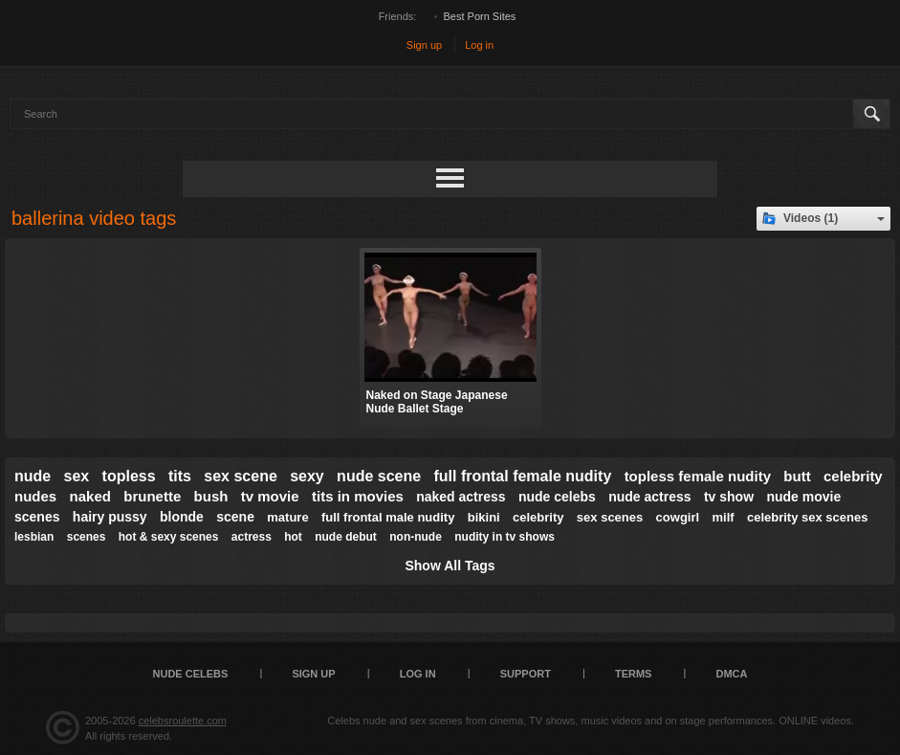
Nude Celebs (191, 673)
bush (211, 496)
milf (723, 517)
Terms (633, 673)
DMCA (731, 673)
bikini (484, 517)
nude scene (379, 476)
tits (179, 476)
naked (90, 496)
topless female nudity (698, 476)
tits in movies (358, 496)
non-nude (415, 537)
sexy (307, 476)
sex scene (240, 476)
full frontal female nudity (522, 476)
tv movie (270, 496)
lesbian (34, 537)
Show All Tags (449, 565)
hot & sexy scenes (169, 537)
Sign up (424, 45)
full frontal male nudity (387, 517)
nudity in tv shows (504, 537)
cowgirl (678, 517)
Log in (479, 45)
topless (129, 476)
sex (77, 476)
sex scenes (610, 517)
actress (251, 537)
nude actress (649, 496)
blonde (182, 516)
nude (32, 476)
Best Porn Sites (480, 16)
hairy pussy (110, 516)
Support (525, 673)
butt (796, 476)
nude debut (346, 537)
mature (287, 517)
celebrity (538, 517)
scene (235, 516)
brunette (152, 496)
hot (293, 537)
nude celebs (557, 496)
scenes (86, 537)
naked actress (460, 496)
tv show (729, 496)
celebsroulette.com (183, 720)
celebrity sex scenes (807, 517)
